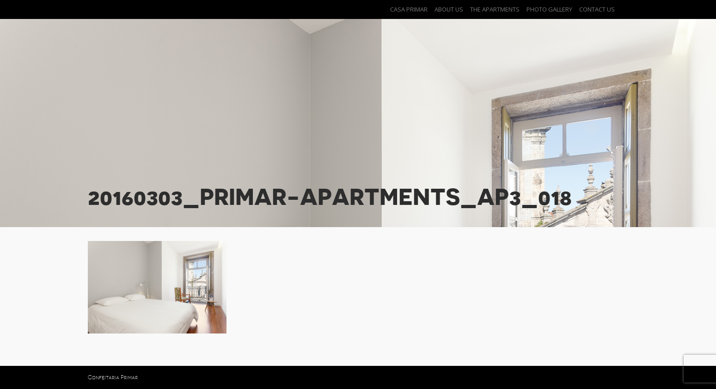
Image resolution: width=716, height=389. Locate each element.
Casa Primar (409, 9)
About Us (448, 9)
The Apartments (495, 9)
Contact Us (597, 9)
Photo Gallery (549, 9)
